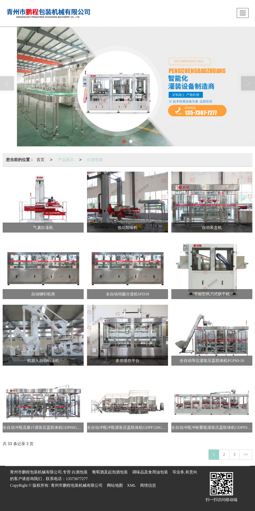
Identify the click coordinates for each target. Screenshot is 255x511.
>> (246, 454)
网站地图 (115, 485)
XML (131, 485)
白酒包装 (95, 159)
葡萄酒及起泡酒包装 (110, 472)
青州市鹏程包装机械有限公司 (77, 485)
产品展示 (66, 159)
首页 (40, 159)
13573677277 (77, 478)
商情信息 (148, 485)
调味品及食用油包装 (150, 472)
